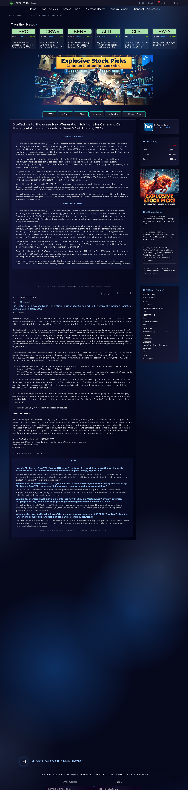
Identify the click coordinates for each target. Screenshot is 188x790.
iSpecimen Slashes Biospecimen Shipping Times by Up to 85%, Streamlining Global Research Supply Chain (22, 47)
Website (147, 342)
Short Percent (150, 322)
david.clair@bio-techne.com (25, 445)
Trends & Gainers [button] (120, 9)
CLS (131, 36)
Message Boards (95, 9)
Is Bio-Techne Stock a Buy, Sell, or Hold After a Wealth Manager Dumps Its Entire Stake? (159, 236)
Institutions (149, 315)
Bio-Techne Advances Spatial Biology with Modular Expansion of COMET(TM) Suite (159, 221)
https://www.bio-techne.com (155, 345)
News (33, 15)
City (145, 356)
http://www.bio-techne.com (25, 433)
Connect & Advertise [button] (147, 9)
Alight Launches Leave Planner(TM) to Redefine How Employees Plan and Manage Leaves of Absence (107, 47)
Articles (113, 114)
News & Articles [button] (50, 9)
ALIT (103, 36)
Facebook (81, 433)
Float (146, 301)
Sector (146, 335)
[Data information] (163, 290)
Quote (65, 114)
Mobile (118, 782)
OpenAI (75, 286)
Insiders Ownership (153, 308)
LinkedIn (91, 433)
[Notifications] (157, 3)
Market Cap (149, 295)
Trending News (24, 24)
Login (142, 3)
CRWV (50, 36)
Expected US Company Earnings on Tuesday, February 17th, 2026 (78, 44)
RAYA (163, 36)
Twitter (99, 433)
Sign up (150, 3)
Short (81, 114)
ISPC (21, 36)
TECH (26, 15)
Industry (147, 328)
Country (147, 349)
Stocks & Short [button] (73, 9)
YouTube (109, 433)
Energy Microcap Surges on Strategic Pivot (164, 43)
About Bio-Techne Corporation (26, 439)
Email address (69, 782)
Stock (19, 15)
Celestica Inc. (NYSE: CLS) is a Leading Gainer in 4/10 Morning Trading (136, 44)
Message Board (133, 114)
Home (32, 9)
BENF (78, 36)
